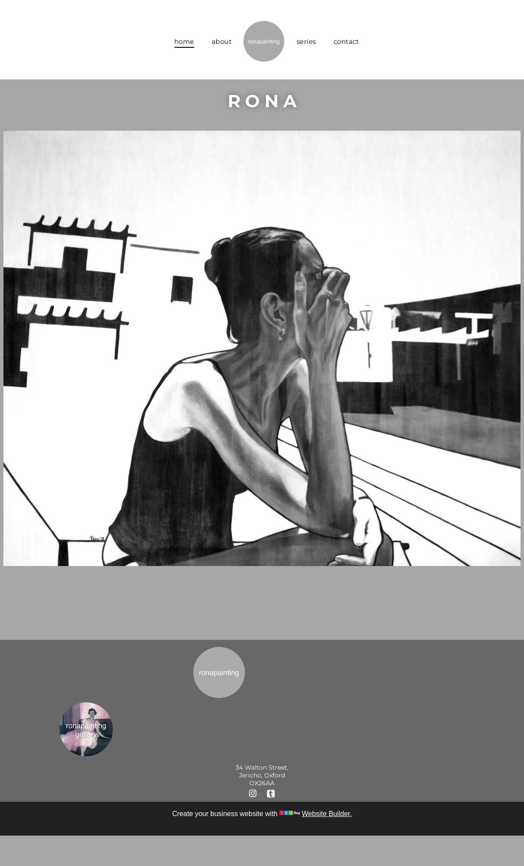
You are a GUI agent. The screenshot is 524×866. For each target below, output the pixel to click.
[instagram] (252, 794)
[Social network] (270, 794)
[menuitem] (184, 41)
